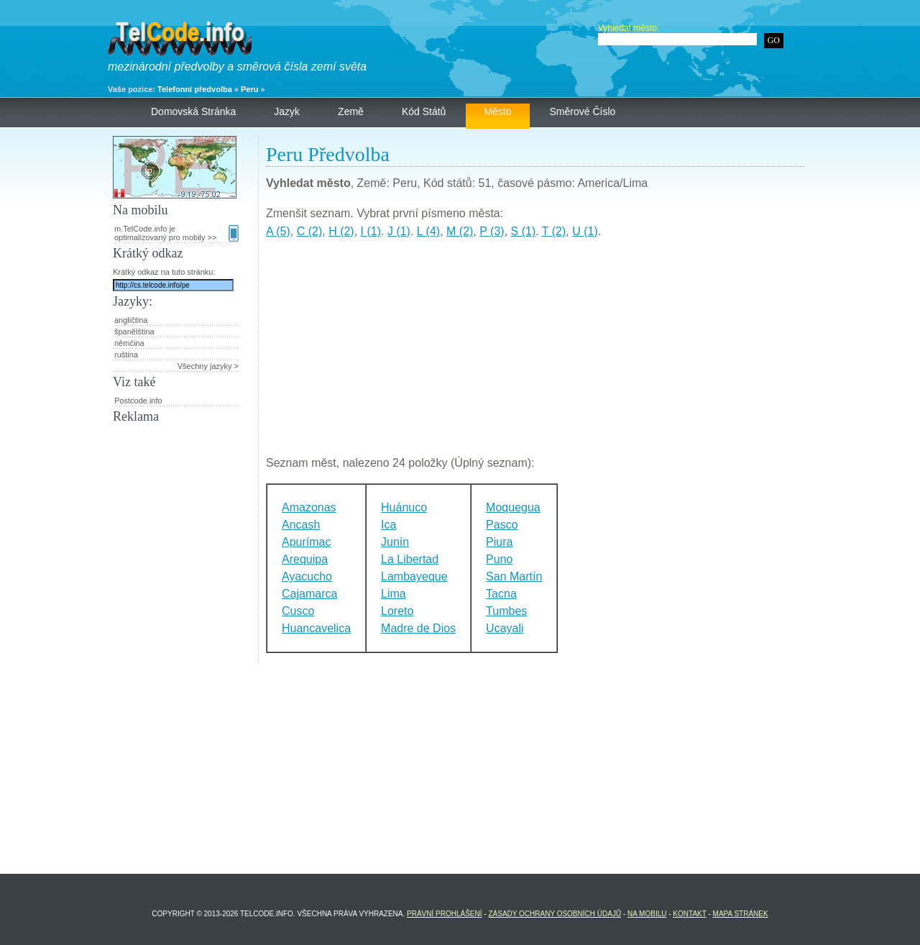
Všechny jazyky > (208, 366)
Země (351, 111)
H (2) (341, 231)
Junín (395, 542)
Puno (499, 559)
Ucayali (504, 628)
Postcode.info (138, 400)
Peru (249, 89)
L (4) (428, 231)
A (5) (278, 231)
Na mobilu (646, 914)
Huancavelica (316, 628)
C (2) (310, 231)
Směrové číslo (583, 111)
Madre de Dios (418, 628)
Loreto (397, 611)
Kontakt (689, 914)
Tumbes (506, 611)
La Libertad (409, 559)
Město (497, 111)
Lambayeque (414, 576)
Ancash (301, 525)
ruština (126, 354)
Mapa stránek (740, 914)
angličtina (130, 320)
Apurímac (306, 542)
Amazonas (309, 507)
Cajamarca (309, 594)
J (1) (398, 231)
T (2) (554, 231)
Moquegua (513, 507)
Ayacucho (307, 576)
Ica (388, 525)
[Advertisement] (535, 353)
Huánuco (404, 507)
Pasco (502, 525)
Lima (393, 594)
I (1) (371, 231)
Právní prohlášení (444, 914)
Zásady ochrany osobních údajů (554, 914)
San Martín (514, 576)
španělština (134, 331)
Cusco (298, 611)
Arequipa (305, 559)
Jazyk (287, 111)
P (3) (491, 231)
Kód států (424, 111)
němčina (129, 343)
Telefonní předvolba (194, 89)
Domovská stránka (193, 111)
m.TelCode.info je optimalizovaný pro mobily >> (176, 233)
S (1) (523, 231)
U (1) (585, 231)
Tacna (501, 594)
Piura (499, 542)
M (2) (459, 231)
